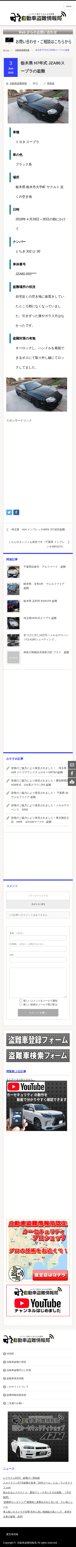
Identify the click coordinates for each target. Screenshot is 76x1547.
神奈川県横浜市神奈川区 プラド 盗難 (46, 652)
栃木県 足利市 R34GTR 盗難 (40, 600)
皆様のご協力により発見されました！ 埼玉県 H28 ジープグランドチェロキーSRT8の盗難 (40, 770)
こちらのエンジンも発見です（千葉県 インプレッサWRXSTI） (37, 544)
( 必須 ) (16, 933)
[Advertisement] (38, 464)
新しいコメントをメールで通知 (40, 1000)
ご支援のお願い (15, 1403)
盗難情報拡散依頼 (16, 1395)
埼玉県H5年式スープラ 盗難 (40, 618)
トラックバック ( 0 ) (38, 895)
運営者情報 (12, 1534)
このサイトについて (18, 1386)
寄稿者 (50, 83)
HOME (10, 1353)
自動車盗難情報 (22, 50)
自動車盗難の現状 (16, 1362)
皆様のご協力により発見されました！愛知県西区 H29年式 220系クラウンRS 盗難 (40, 782)
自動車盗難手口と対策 (19, 1370)
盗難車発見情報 (15, 1378)
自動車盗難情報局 (27, 1542)
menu (69, 6)
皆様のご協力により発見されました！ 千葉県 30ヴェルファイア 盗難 (39, 795)
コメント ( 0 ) (38, 904)
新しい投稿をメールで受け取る (40, 1004)
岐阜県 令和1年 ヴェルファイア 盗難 (45, 586)
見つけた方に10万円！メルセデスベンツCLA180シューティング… (46, 637)
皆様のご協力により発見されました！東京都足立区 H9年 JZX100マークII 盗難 (40, 820)
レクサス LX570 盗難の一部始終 (21, 1478)
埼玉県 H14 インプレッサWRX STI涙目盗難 (38, 529)
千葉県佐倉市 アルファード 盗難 (45, 566)
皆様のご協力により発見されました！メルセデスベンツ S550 (40, 807)
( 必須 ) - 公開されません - (27, 944)
